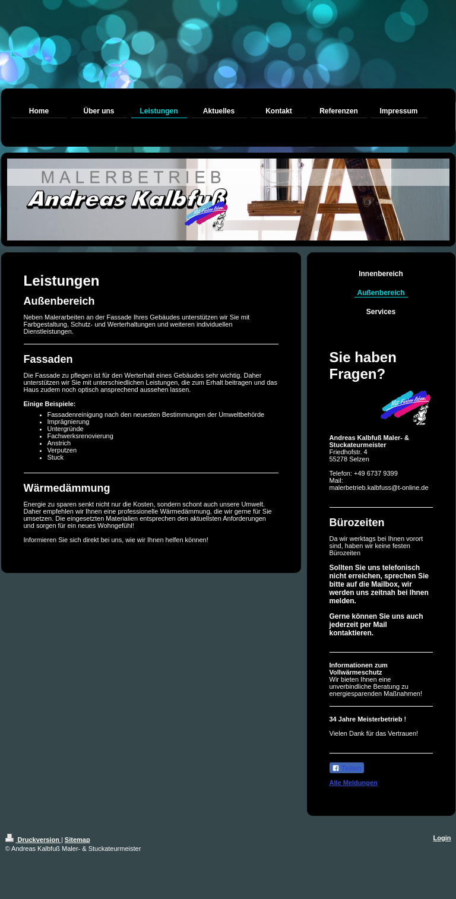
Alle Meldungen (354, 782)
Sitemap (77, 839)
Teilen (347, 768)
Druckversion (33, 839)
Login (442, 837)
